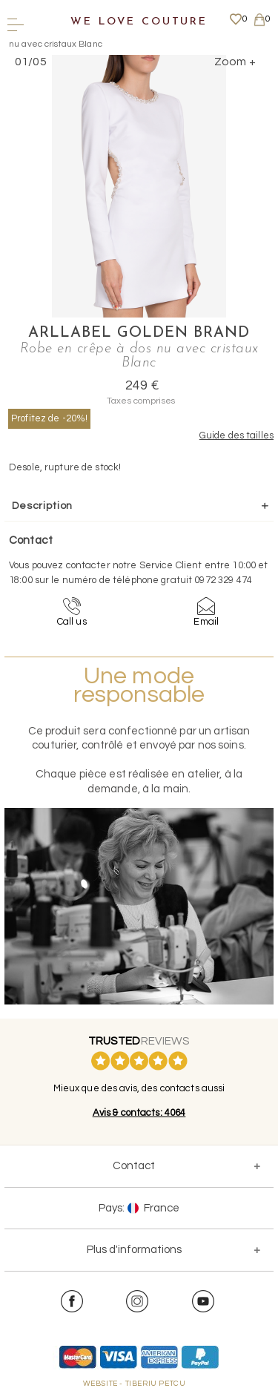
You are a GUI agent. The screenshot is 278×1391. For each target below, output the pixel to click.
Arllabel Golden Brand (139, 333)
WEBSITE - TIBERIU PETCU (134, 1383)
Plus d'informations (134, 1249)
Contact (134, 1165)
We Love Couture (139, 21)
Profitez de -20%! (49, 418)
